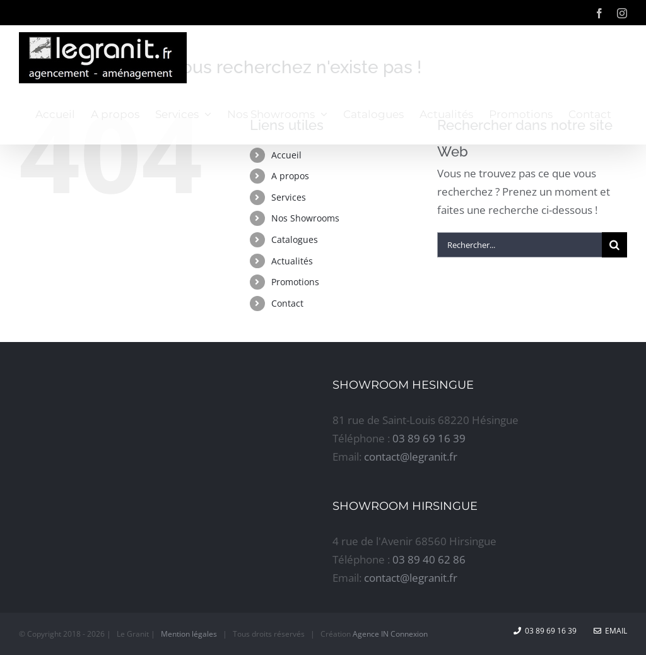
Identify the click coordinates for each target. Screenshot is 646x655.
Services (288, 197)
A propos (290, 176)
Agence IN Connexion (390, 633)
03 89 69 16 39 (429, 438)
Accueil (286, 155)
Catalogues (294, 239)
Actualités (292, 261)
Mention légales (189, 633)
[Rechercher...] (519, 244)
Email (610, 630)
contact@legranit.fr (410, 456)
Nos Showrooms (305, 218)
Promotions (295, 282)
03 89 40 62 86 (429, 559)
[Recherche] (614, 244)
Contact (287, 303)
